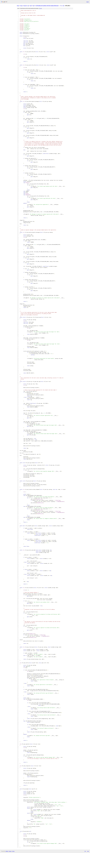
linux (18, 5)
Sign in (87, 1)
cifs (63, 5)
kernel (25, 5)
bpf (31, 5)
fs (61, 5)
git (28, 5)
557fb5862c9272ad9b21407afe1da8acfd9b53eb (46, 5)
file (40, 8)
